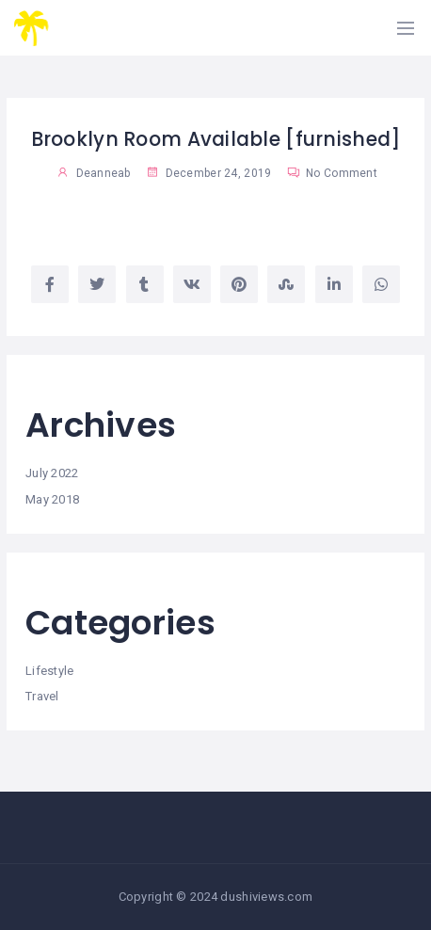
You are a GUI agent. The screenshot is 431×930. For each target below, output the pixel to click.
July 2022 (52, 473)
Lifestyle (49, 671)
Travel (42, 696)
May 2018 (52, 499)
